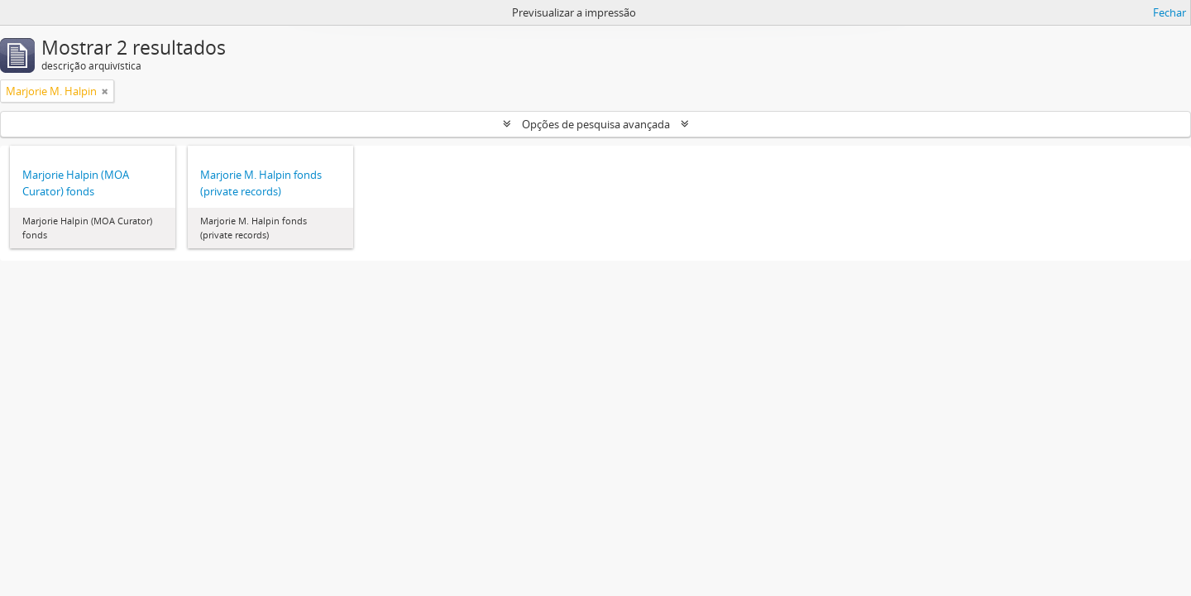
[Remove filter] (105, 91)
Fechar (1169, 12)
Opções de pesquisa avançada (595, 124)
